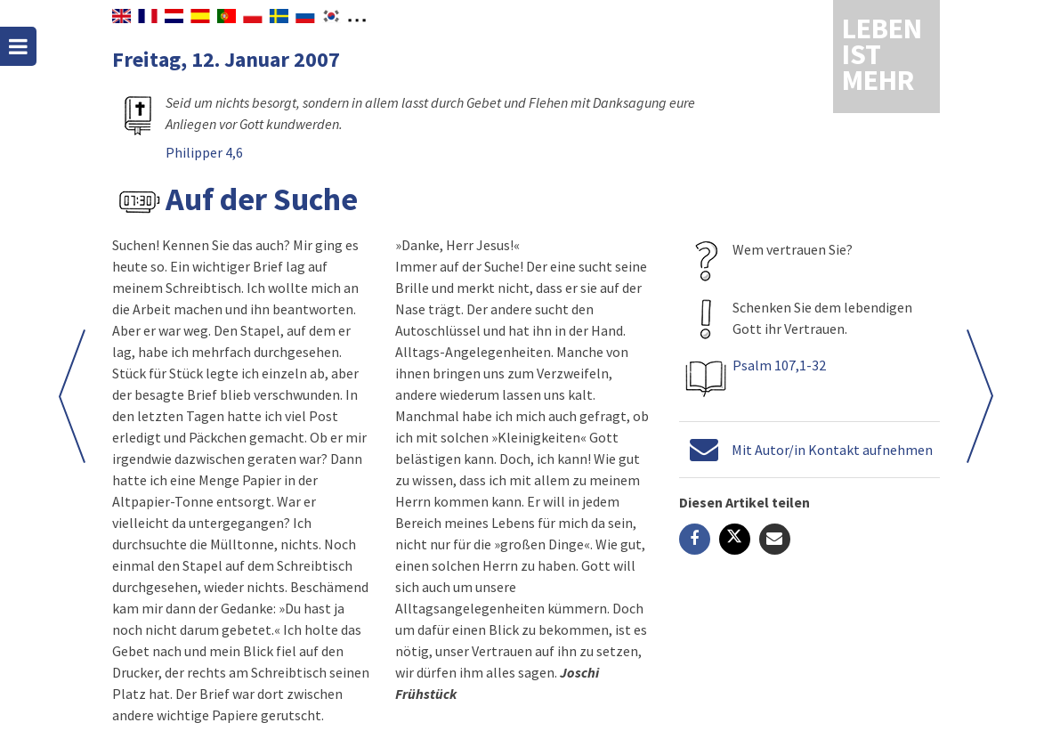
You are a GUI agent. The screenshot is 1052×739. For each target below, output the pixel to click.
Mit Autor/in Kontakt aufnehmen (832, 450)
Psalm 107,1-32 (779, 365)
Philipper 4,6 (204, 152)
